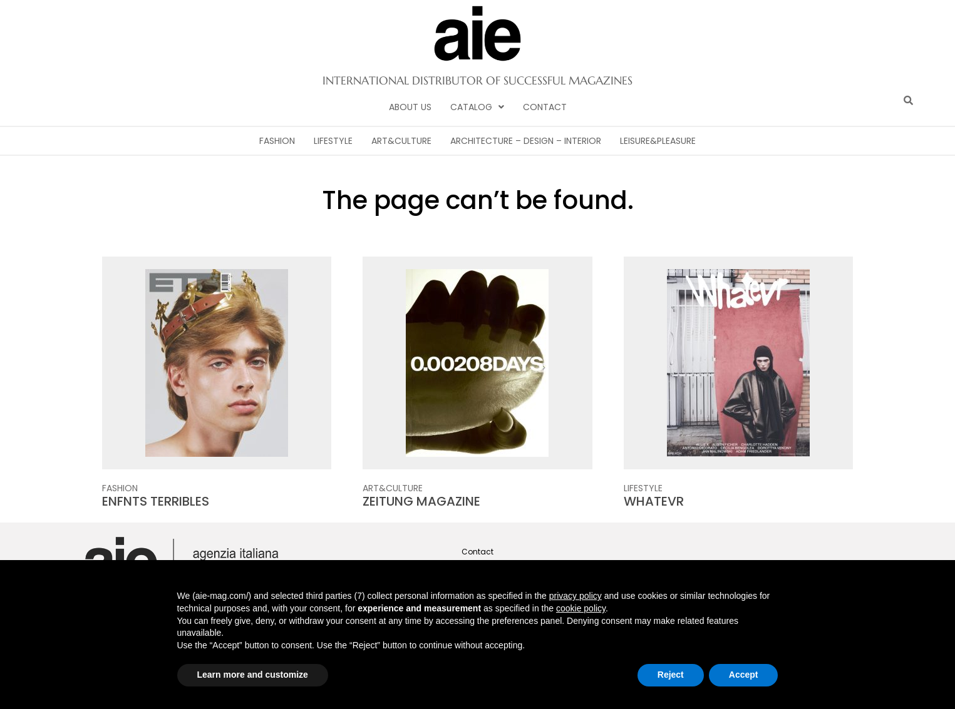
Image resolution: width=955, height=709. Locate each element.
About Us (410, 107)
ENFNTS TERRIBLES (155, 501)
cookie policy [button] (581, 608)
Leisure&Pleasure (658, 141)
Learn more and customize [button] (252, 675)
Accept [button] (743, 675)
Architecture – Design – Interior (525, 141)
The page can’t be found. (478, 200)
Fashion (277, 141)
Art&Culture (401, 141)
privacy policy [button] (575, 596)
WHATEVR (654, 501)
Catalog (477, 107)
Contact (545, 107)
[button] (477, 107)
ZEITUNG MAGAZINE (421, 501)
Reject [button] (671, 675)
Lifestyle (333, 141)
